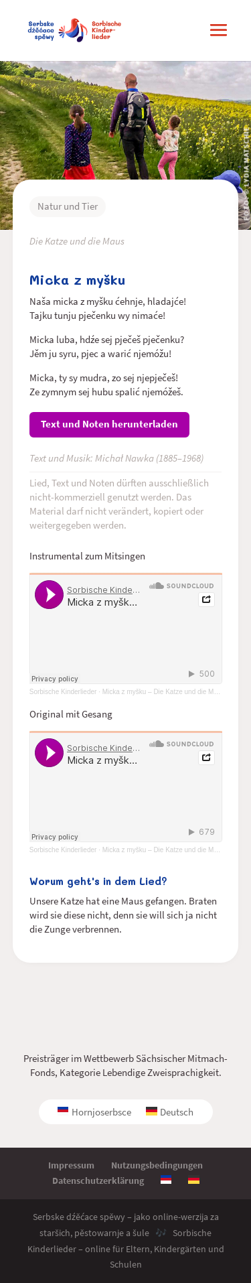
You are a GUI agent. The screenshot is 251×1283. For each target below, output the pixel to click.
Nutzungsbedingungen (157, 1165)
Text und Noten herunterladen (109, 423)
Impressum (71, 1165)
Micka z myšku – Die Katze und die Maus (163, 850)
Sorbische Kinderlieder (63, 691)
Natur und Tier (67, 206)
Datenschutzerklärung (98, 1180)
